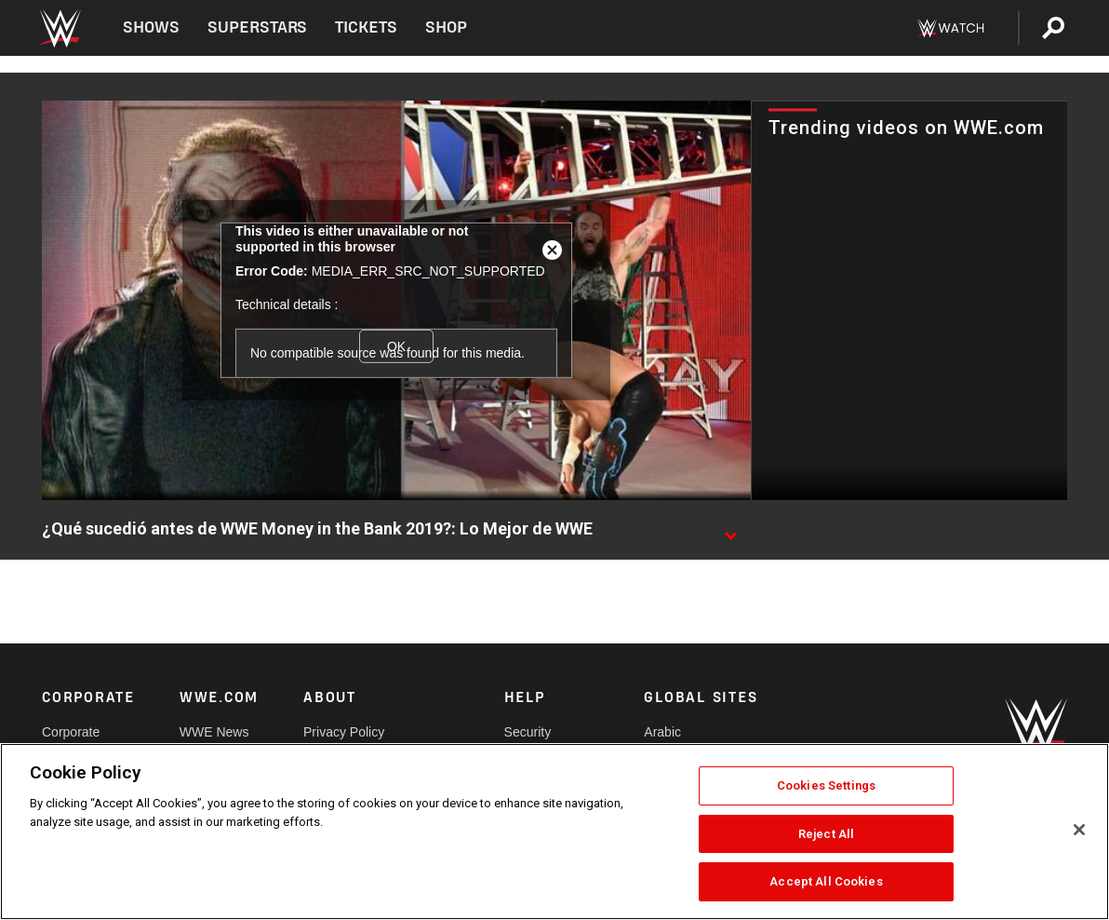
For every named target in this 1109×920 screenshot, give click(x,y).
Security (528, 731)
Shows (151, 27)
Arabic (662, 731)
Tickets (366, 27)
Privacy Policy (343, 731)
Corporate (71, 731)
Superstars (257, 27)
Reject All (826, 834)
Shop (446, 27)
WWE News (214, 731)
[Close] (1079, 829)
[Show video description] (730, 529)
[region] (554, 831)
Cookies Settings (826, 785)
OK (396, 345)
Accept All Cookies (825, 881)
